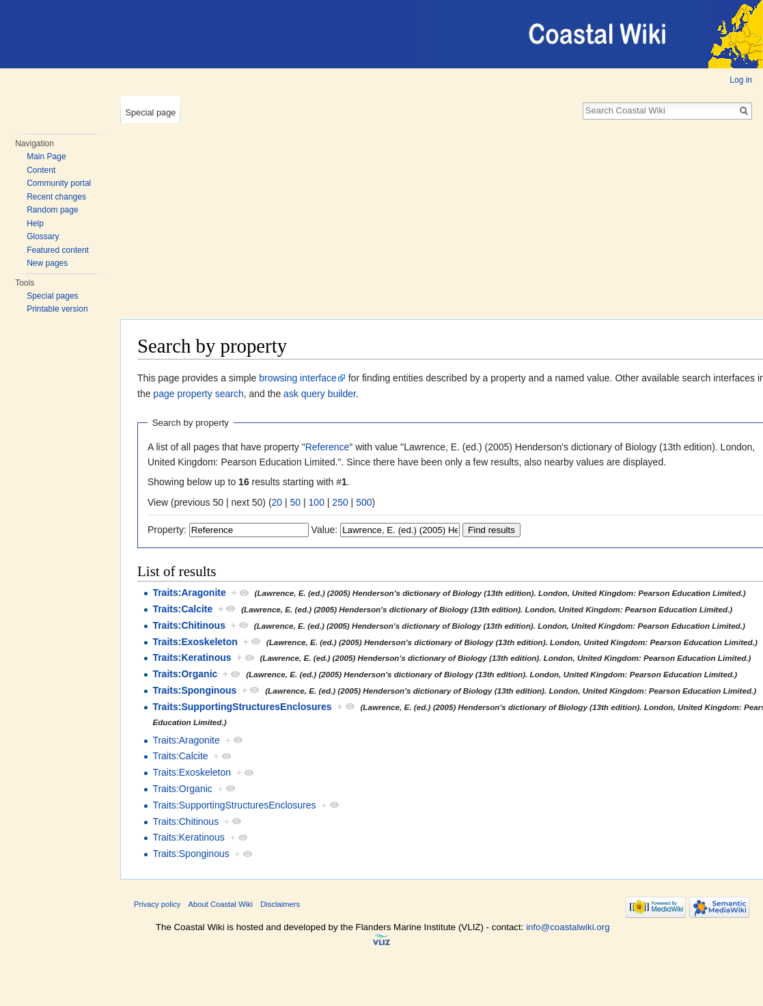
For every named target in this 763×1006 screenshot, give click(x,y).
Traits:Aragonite (188, 592)
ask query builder (319, 393)
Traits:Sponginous (194, 690)
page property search (198, 393)
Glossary (43, 236)
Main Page (46, 156)
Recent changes (56, 197)
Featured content (58, 250)
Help (35, 223)
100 (316, 502)
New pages (47, 263)
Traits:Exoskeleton (195, 641)
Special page (150, 112)
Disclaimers (280, 904)
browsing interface (298, 377)
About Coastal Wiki (221, 904)
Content (41, 170)
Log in (741, 80)
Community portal (59, 183)
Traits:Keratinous (191, 657)
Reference (327, 446)
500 (364, 502)
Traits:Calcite (182, 608)
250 (340, 502)
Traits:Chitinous (188, 625)
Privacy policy (157, 904)
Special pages (52, 296)
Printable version (57, 309)
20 (277, 502)
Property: (167, 529)
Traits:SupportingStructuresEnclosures (241, 706)
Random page (52, 210)
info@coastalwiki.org (567, 927)
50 (295, 502)
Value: (324, 529)
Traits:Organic (184, 673)
